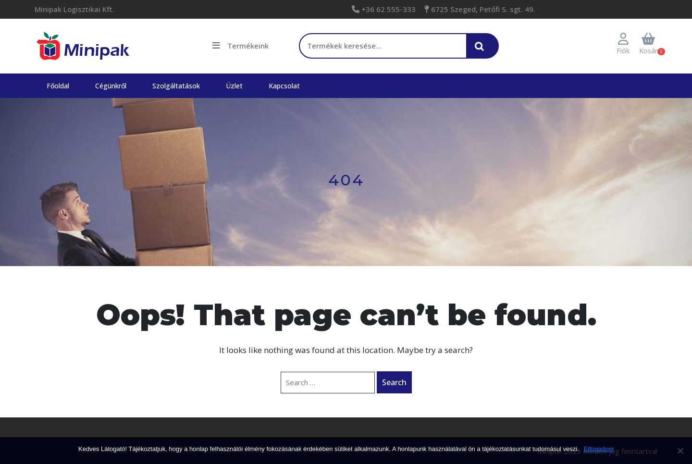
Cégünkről (110, 85)
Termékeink (240, 45)
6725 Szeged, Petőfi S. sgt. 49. (482, 9)
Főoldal (58, 85)
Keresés (482, 50)
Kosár (648, 44)
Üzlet (234, 85)
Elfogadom (599, 448)
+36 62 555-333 (387, 9)
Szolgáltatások (176, 85)
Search (394, 382)
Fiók (623, 44)
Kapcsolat (284, 85)
